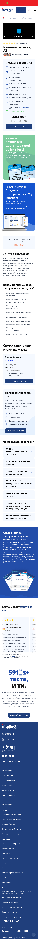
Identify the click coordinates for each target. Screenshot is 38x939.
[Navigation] (35, 10)
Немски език (7, 771)
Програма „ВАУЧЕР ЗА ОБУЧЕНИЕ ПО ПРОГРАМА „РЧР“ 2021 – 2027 (16, 892)
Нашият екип (7, 882)
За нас (4, 877)
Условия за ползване (10, 902)
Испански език (7, 775)
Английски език (8, 766)
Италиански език (8, 780)
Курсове (13, 18)
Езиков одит (6, 853)
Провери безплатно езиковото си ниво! (20, 3)
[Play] (19, 31)
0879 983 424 (10, 360)
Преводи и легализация (11, 834)
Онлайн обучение (9, 824)
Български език (8, 790)
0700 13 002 (10, 921)
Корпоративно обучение (11, 819)
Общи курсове (27, 18)
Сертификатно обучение (11, 829)
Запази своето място (19, 381)
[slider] (8, 36)
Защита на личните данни (12, 907)
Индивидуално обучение (11, 814)
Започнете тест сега (16, 431)
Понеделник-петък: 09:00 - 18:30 (15, 931)
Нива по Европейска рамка (12, 873)
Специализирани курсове (12, 858)
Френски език (7, 785)
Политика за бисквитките (12, 912)
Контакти (5, 868)
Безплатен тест (21, 10)
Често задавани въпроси (11, 897)
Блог (3, 887)
